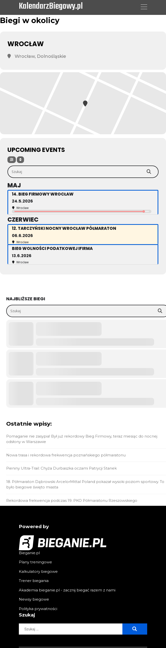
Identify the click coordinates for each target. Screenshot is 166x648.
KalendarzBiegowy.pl (51, 6)
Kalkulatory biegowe (38, 571)
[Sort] (20, 159)
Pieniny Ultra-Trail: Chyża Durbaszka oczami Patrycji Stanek (61, 468)
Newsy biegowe (34, 599)
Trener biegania (34, 580)
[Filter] (11, 159)
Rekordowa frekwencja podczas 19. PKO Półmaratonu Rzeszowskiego (71, 500)
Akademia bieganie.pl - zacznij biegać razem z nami (67, 590)
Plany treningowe (35, 562)
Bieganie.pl (29, 552)
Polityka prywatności (38, 608)
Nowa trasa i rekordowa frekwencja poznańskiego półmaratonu (66, 455)
